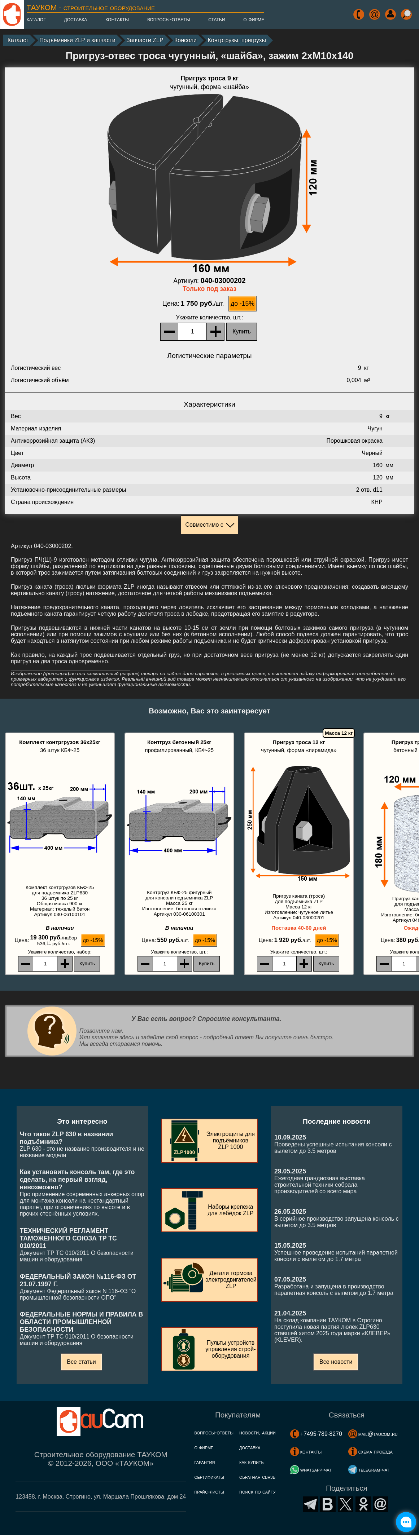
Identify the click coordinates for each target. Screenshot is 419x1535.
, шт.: (209, 317)
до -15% (242, 303)
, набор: (59, 952)
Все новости (335, 1362)
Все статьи (81, 1362)
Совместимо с (204, 525)
